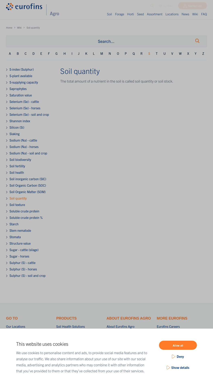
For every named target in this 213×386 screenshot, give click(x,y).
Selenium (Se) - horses (24, 108)
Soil (109, 14)
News (185, 14)
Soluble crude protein (24, 211)
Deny (180, 356)
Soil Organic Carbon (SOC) (27, 185)
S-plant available (20, 76)
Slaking (14, 134)
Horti (130, 14)
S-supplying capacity (23, 82)
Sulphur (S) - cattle (22, 263)
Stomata (15, 237)
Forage (119, 14)
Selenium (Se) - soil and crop (29, 114)
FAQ (204, 14)
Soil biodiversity (20, 159)
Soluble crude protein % (26, 217)
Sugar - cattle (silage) (23, 250)
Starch (14, 224)
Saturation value (20, 95)
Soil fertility (17, 166)
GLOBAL (166, 7)
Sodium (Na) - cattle (23, 140)
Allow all (178, 345)
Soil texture (17, 205)
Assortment (154, 14)
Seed (140, 14)
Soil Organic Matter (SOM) (27, 192)
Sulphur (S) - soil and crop (27, 275)
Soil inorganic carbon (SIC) (27, 179)
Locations (172, 14)
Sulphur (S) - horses (23, 269)
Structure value (20, 243)
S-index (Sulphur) (21, 69)
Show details (180, 367)
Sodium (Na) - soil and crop (28, 153)
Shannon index (19, 121)
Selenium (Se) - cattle (24, 101)
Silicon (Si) (16, 127)
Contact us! (195, 6)
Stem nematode (20, 230)
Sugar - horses (19, 256)
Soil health (16, 172)
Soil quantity (18, 198)
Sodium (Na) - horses (23, 147)
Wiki (195, 14)
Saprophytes (18, 89)
